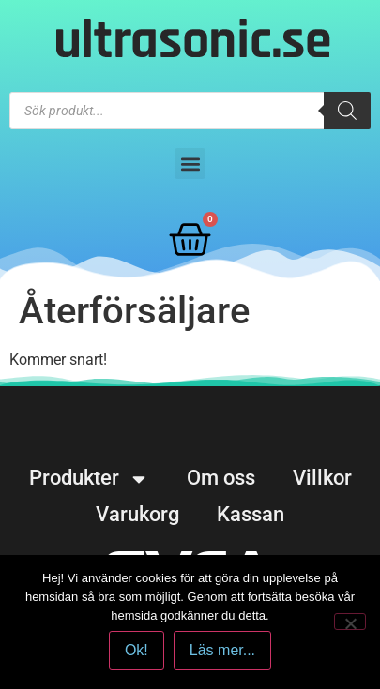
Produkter (89, 478)
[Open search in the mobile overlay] (190, 110)
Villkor (322, 477)
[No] (350, 621)
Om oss (221, 477)
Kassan (250, 514)
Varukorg (137, 514)
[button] (190, 163)
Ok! (136, 650)
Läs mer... (222, 650)
